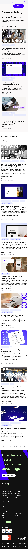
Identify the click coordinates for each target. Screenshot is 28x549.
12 (24, 446)
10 (20, 446)
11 (22, 446)
